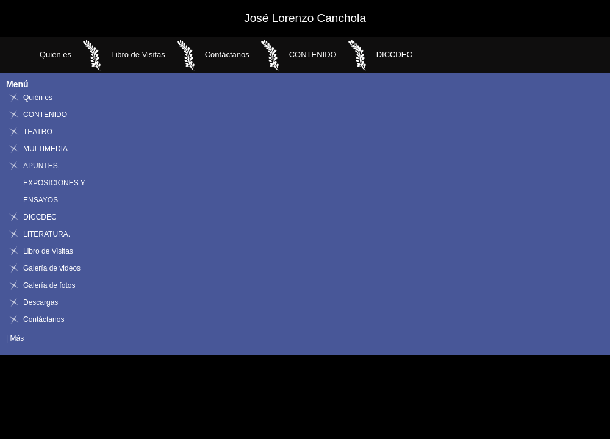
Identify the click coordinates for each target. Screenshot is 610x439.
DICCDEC (394, 54)
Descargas (40, 302)
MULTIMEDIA (45, 149)
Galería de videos (52, 268)
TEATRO (37, 131)
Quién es (55, 54)
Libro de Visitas (138, 54)
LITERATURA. (46, 234)
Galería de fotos (49, 285)
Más (17, 338)
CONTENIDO (313, 54)
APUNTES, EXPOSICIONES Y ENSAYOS (54, 183)
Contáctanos (227, 54)
